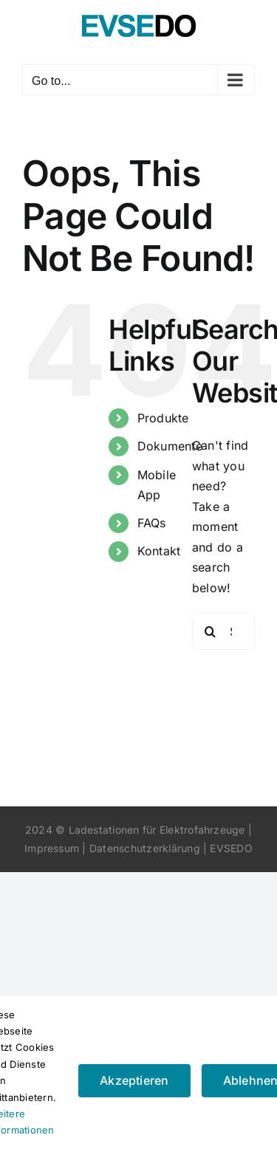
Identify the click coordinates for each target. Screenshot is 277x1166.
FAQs (151, 522)
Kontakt (159, 550)
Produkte (163, 418)
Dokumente (169, 446)
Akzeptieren (134, 1080)
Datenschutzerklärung (144, 848)
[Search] (210, 631)
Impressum (51, 848)
